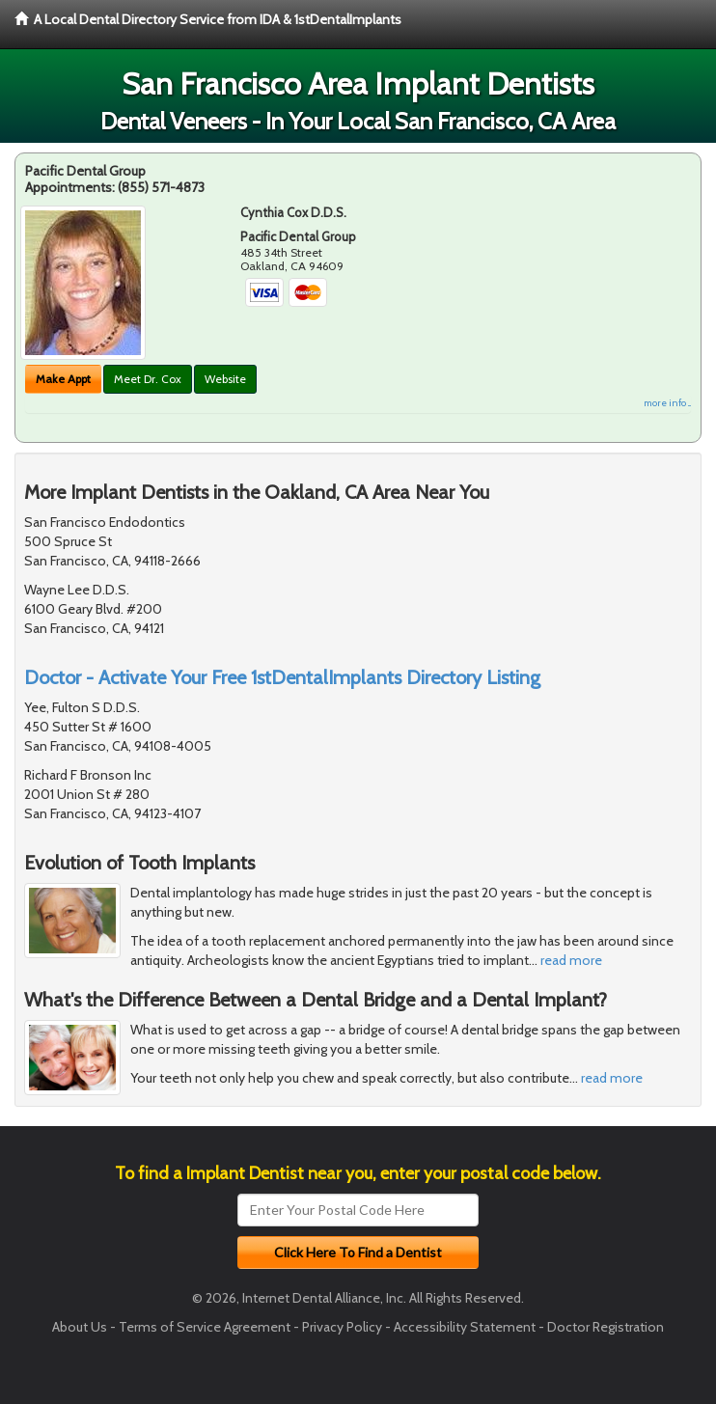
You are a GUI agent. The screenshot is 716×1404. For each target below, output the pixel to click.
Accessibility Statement (465, 1326)
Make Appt (63, 379)
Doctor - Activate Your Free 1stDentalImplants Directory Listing (282, 677)
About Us (79, 1326)
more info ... (667, 403)
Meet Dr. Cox (147, 379)
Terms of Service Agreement (204, 1326)
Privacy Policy (342, 1326)
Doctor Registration (605, 1326)
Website (225, 379)
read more (571, 960)
